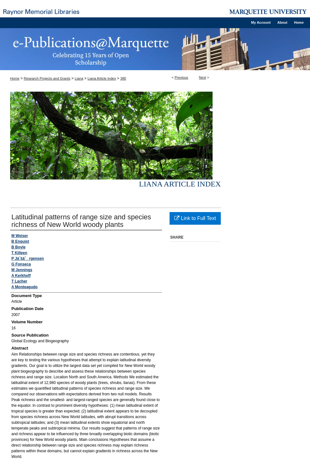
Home (14, 78)
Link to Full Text (195, 218)
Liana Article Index (102, 78)
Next (202, 77)
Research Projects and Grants (47, 78)
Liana (79, 78)
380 (123, 78)
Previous (181, 77)
